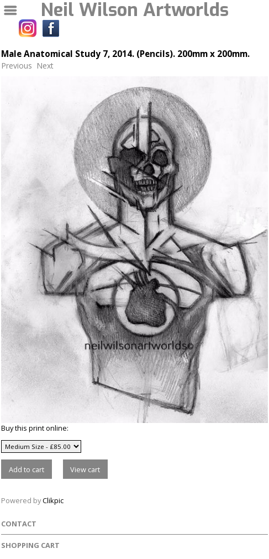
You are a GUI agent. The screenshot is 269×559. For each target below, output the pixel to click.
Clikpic (53, 500)
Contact (18, 524)
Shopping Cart (30, 545)
